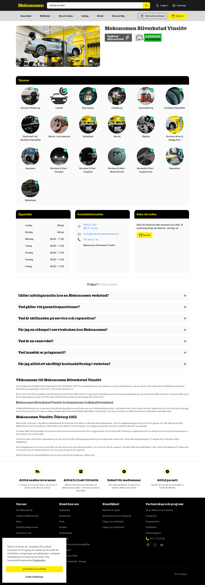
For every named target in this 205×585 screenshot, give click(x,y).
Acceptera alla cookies (34, 569)
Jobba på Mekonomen (27, 515)
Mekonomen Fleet (68, 555)
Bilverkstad (64, 515)
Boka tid (144, 235)
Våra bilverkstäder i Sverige (72, 561)
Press (18, 521)
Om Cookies (181, 574)
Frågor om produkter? (113, 521)
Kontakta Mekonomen (27, 527)
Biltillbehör (47, 16)
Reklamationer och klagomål (116, 515)
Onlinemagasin (153, 533)
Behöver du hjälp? (111, 510)
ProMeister (151, 527)
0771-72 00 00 (157, 538)
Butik (61, 521)
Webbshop (64, 510)
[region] (34, 560)
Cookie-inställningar (34, 577)
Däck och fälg (120, 16)
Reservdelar (27, 16)
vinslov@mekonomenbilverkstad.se (101, 234)
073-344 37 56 (90, 239)
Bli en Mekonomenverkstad (159, 510)
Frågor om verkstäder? (113, 527)
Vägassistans (152, 521)
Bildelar (63, 527)
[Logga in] (158, 5)
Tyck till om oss (23, 533)
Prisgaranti (151, 515)
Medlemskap (65, 533)
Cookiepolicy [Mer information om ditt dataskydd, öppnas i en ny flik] (39, 560)
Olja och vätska (68, 16)
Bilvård (102, 16)
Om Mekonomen (24, 510)
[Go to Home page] (31, 5)
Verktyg (86, 16)
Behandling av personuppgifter (74, 544)
